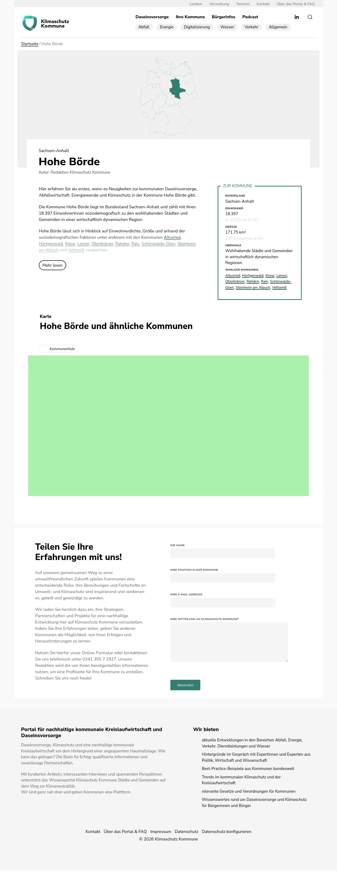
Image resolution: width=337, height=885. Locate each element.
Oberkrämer (104, 244)
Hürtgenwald (51, 244)
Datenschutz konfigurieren (226, 846)
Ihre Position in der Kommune (194, 576)
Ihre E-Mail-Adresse (186, 600)
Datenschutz (186, 846)
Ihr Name (177, 551)
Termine (240, 4)
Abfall (144, 27)
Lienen (84, 244)
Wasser (227, 27)
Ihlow (71, 244)
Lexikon (193, 4)
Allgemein (278, 27)
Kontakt (260, 4)
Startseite (29, 44)
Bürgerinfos (223, 17)
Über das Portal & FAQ (293, 4)
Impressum (160, 846)
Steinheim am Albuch (59, 250)
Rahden (124, 244)
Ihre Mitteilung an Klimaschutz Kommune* (204, 625)
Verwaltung (217, 4)
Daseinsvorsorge (152, 17)
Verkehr (251, 27)
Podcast (250, 17)
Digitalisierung (197, 27)
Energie (166, 27)
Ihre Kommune (190, 17)
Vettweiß (97, 250)
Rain (138, 244)
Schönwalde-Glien (162, 244)
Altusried (172, 237)
